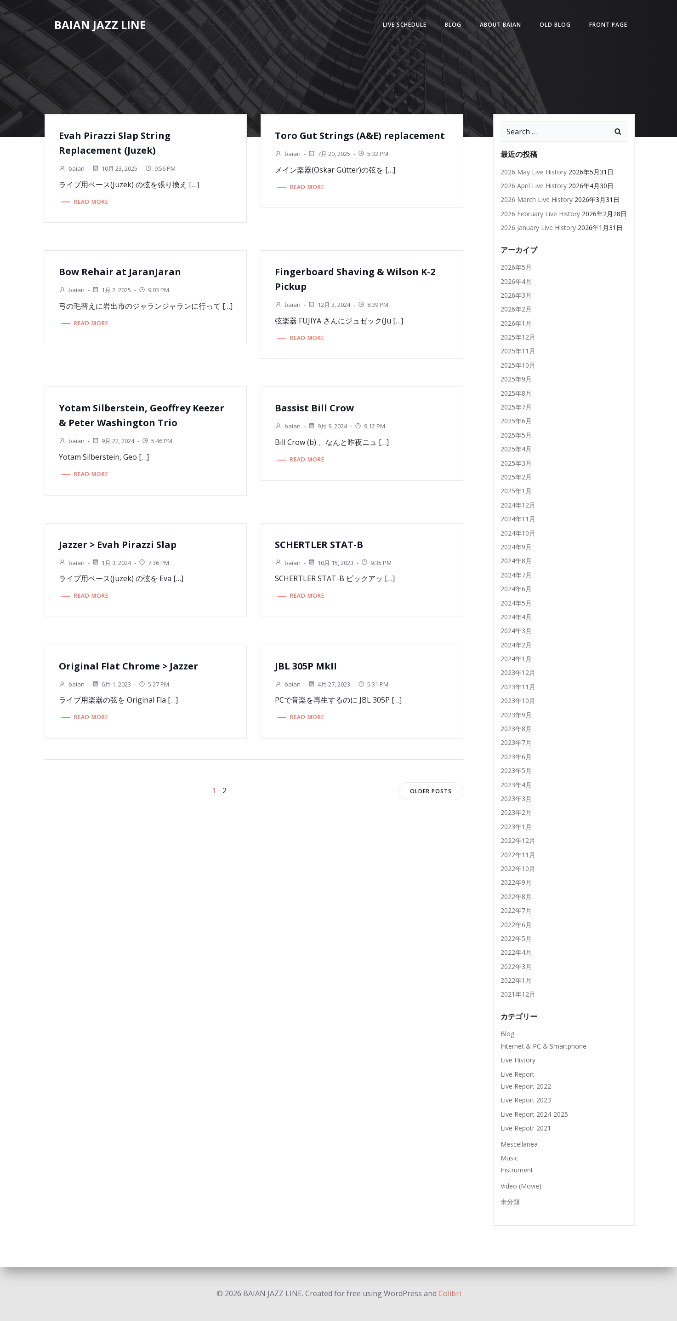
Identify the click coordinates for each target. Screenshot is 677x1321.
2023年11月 (518, 686)
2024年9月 (516, 546)
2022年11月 (518, 854)
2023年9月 (516, 714)
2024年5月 (516, 603)
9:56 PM (160, 168)
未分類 (510, 1201)
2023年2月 (516, 812)
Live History (518, 1060)
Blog (453, 25)
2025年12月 (518, 337)
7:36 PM (153, 563)
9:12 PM (369, 426)
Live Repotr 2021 (526, 1128)
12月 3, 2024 (329, 304)
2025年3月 (516, 463)
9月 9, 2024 (327, 426)
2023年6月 (516, 756)
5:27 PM (153, 684)
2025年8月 (516, 393)
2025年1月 (516, 490)
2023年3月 (516, 798)
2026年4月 (516, 281)
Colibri (449, 1293)
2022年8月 (516, 896)
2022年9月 (516, 882)
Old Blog (555, 25)
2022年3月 (516, 966)
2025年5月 (516, 435)
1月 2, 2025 (111, 290)
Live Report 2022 (526, 1086)
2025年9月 (516, 379)
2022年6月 (516, 924)
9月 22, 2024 (113, 441)
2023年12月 (518, 672)
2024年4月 (516, 616)
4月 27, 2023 (329, 684)
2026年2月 (516, 309)
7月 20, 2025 (329, 154)
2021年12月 (518, 994)
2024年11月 (518, 518)
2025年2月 (516, 477)
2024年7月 (516, 575)
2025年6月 (516, 420)
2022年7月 (516, 910)
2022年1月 (516, 980)
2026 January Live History (538, 227)
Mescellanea (519, 1144)
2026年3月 (516, 295)
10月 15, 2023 (330, 563)
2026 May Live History (534, 171)
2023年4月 (516, 784)
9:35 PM (376, 563)
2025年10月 (518, 365)
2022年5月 (516, 938)
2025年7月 (516, 407)
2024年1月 (516, 658)
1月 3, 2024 (111, 563)
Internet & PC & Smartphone (543, 1046)
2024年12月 (518, 505)
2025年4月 (516, 448)
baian (72, 168)
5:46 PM (157, 441)
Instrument (517, 1169)
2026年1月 (516, 323)
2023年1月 (516, 826)
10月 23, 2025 (114, 168)
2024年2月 (516, 644)
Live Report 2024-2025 (534, 1114)
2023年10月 (518, 700)
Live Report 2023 (526, 1100)
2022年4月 (516, 952)
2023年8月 (516, 728)
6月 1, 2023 (111, 684)
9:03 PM (153, 290)
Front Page (608, 25)
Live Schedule (405, 25)
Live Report (518, 1074)
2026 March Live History (537, 199)
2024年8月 (516, 560)
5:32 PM (373, 154)
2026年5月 (516, 267)
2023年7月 (516, 742)
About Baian (500, 25)
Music (509, 1158)
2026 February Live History (540, 213)
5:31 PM (373, 684)
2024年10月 (518, 533)
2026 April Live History (534, 185)
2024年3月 (516, 630)
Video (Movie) (521, 1186)
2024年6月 (516, 588)
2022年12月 (518, 840)
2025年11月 (518, 350)
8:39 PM (373, 304)
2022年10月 (518, 868)
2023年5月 (516, 770)
